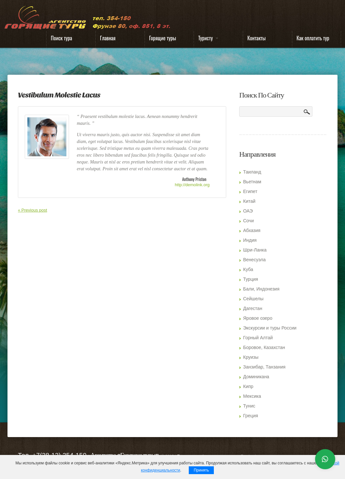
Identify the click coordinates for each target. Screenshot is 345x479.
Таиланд (252, 172)
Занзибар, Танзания (264, 366)
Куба (248, 269)
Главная (108, 38)
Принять (201, 470)
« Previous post (32, 210)
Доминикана (256, 376)
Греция (250, 415)
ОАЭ (248, 211)
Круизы (250, 357)
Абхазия (251, 230)
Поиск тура (61, 38)
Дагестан (252, 308)
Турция (250, 279)
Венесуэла (254, 259)
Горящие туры (162, 38)
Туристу (206, 39)
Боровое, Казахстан (264, 347)
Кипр (248, 386)
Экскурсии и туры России (270, 327)
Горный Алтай (258, 337)
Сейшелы (253, 298)
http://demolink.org (192, 184)
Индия (249, 240)
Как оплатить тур (313, 38)
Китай (249, 201)
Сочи (248, 220)
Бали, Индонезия (261, 288)
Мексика (252, 396)
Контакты (256, 38)
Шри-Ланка (255, 249)
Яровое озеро (257, 318)
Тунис (249, 405)
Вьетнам (252, 181)
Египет (250, 191)
